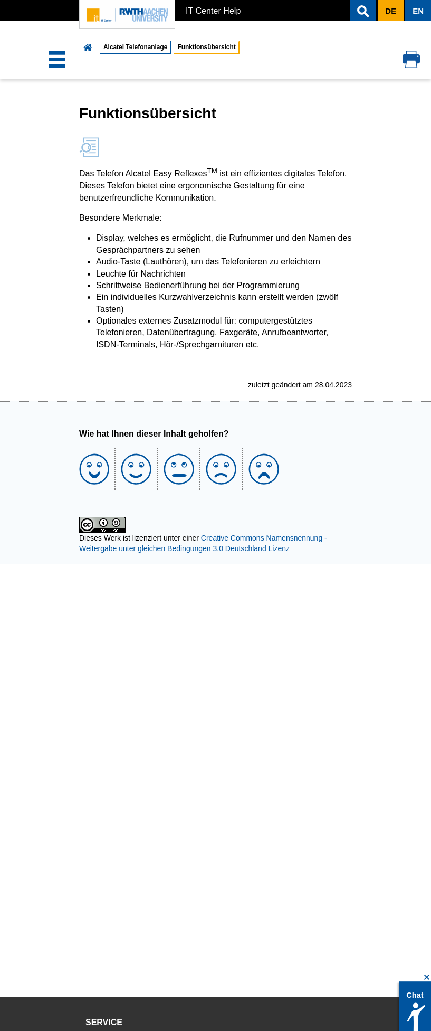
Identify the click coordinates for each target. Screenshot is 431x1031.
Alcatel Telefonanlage (135, 47)
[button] (363, 10)
